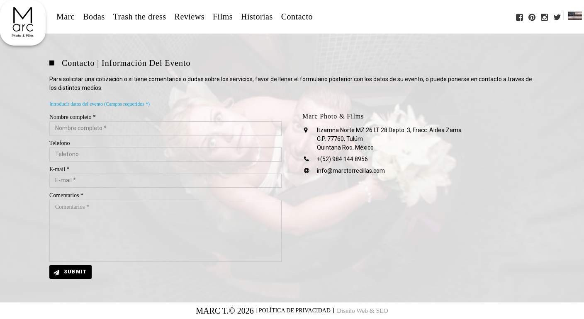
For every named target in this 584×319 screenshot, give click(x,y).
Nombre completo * (72, 117)
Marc (65, 16)
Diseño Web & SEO (362, 311)
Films (223, 16)
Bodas (94, 16)
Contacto (297, 16)
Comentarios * (66, 195)
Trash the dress (139, 16)
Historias (257, 16)
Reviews (189, 16)
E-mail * (59, 169)
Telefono (59, 143)
